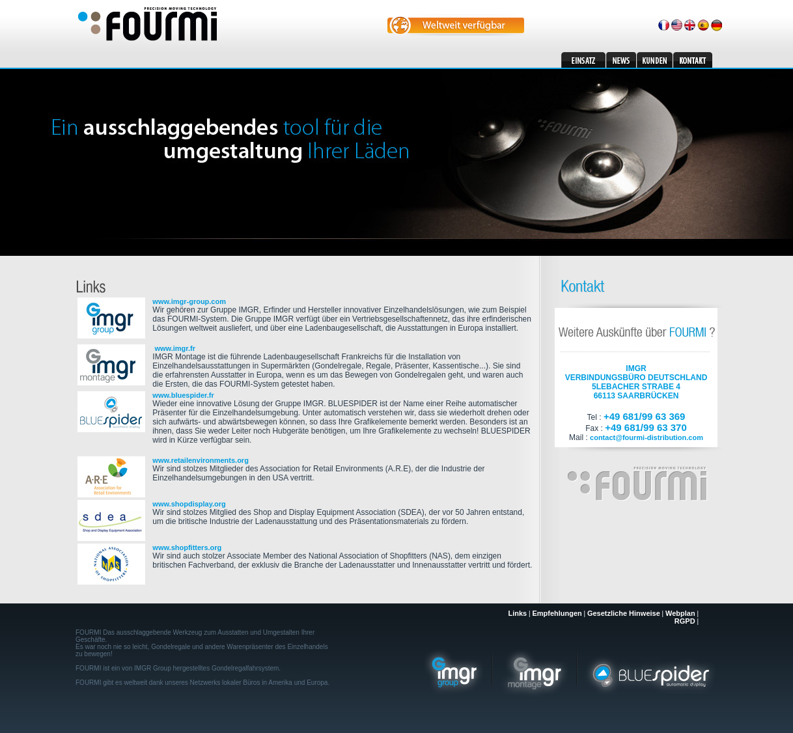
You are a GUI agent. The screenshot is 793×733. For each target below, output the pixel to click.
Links (517, 613)
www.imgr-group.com (189, 301)
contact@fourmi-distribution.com (646, 437)
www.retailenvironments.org (200, 460)
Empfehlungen (556, 613)
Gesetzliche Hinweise (623, 613)
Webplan (680, 613)
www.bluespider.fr (183, 395)
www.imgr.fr (173, 348)
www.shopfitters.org (186, 547)
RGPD (685, 621)
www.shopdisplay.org (188, 504)
